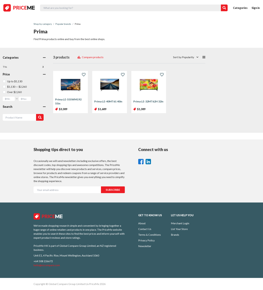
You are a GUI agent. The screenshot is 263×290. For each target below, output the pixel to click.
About (142, 223)
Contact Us (144, 228)
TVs (23, 67)
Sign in (256, 7)
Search (24, 106)
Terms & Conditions (149, 234)
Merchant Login (180, 223)
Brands (175, 234)
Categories (240, 7)
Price (24, 74)
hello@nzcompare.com (47, 265)
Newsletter (144, 246)
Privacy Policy (146, 240)
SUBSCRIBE (113, 189)
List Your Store (179, 228)
